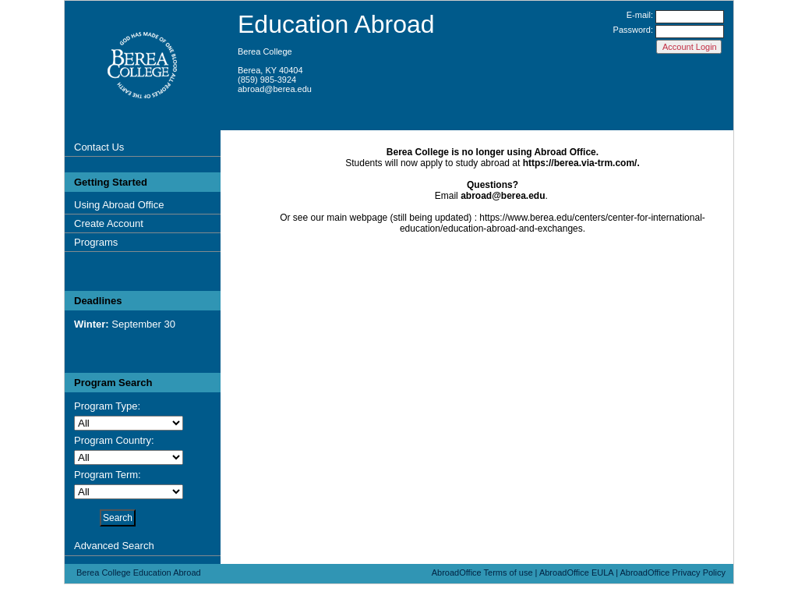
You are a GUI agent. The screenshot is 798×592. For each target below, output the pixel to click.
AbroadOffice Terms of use (482, 572)
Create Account (108, 223)
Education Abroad (336, 24)
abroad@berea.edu (275, 89)
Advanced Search (114, 545)
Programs (96, 242)
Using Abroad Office (119, 205)
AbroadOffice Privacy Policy (673, 572)
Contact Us (99, 147)
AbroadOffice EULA (576, 572)
